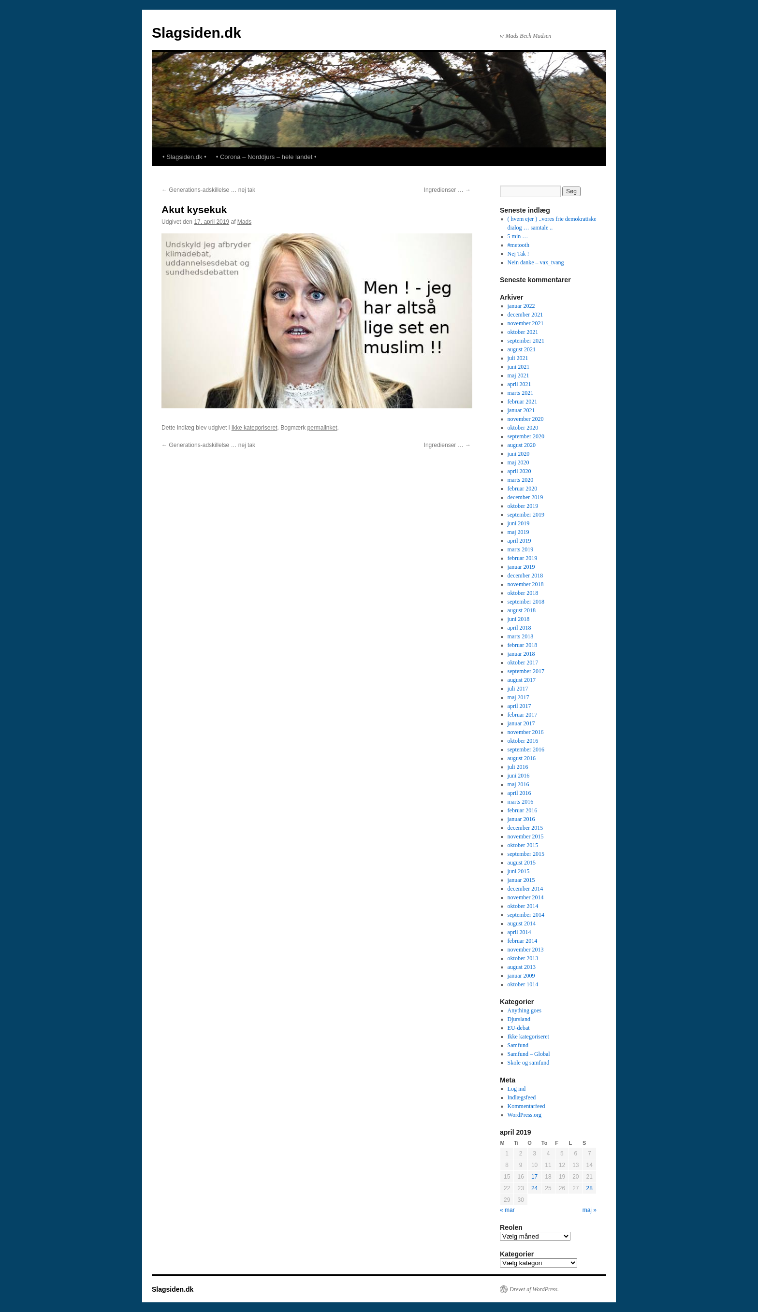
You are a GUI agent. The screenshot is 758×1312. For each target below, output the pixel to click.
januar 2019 (521, 566)
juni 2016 (519, 775)
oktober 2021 (523, 332)
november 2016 (526, 732)
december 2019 (525, 497)
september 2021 (526, 340)
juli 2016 (518, 767)
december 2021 (525, 314)
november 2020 (526, 419)
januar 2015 (521, 880)
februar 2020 (523, 488)
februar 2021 (523, 401)
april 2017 (519, 706)
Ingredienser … (447, 190)
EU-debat (519, 1027)
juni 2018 (519, 619)
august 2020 (522, 445)
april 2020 (519, 471)
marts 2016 (521, 801)
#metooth (518, 245)
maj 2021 (518, 375)
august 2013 (522, 967)
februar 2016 (523, 810)
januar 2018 (521, 653)
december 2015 (525, 827)
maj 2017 (518, 697)
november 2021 (526, 323)
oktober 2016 (523, 740)
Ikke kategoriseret (254, 427)
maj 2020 (518, 462)
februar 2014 (523, 940)
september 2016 (526, 749)
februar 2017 (523, 714)
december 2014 (525, 888)
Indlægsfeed (522, 1097)
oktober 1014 (523, 984)
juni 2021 (519, 366)
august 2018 (522, 610)
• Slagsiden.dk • (184, 156)
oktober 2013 (523, 958)
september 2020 (526, 436)
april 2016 (519, 793)
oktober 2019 (523, 506)
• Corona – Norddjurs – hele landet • (266, 156)
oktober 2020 (523, 427)
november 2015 (526, 836)
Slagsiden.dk (196, 33)
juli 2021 (518, 358)
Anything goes (524, 1010)
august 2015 (522, 862)
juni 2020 (519, 453)
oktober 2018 (523, 593)
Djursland (519, 1019)
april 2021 (519, 384)
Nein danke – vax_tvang (536, 262)
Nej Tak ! (518, 253)
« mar (507, 1210)
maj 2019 (518, 532)
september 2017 (526, 671)
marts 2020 (521, 479)
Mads (244, 221)
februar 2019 (523, 558)
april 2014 (519, 932)
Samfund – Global (529, 1054)
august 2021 (522, 349)
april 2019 (519, 540)
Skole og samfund (529, 1062)
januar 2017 (521, 723)
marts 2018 (521, 636)
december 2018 (525, 575)
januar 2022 (521, 306)
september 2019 (526, 514)
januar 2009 (521, 975)
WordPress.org (524, 1114)
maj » (590, 1210)
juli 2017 (518, 688)
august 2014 (522, 923)
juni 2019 (519, 523)
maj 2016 (518, 784)
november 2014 (526, 897)
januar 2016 (521, 819)
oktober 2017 (523, 662)
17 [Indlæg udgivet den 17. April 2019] (534, 1176)
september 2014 (526, 914)
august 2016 (522, 758)
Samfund (518, 1045)
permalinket (322, 427)
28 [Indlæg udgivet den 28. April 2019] (589, 1188)
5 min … (518, 236)
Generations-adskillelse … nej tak (208, 190)
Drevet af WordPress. (534, 1289)
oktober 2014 (523, 906)
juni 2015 (519, 871)
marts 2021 (521, 392)
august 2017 (522, 680)
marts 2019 (521, 549)
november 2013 (526, 949)
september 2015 (526, 854)
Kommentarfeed (526, 1106)
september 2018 (526, 601)
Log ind (517, 1088)
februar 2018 (523, 645)
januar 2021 (521, 410)
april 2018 (519, 627)
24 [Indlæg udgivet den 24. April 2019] (534, 1188)
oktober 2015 (523, 845)
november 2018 (526, 584)
